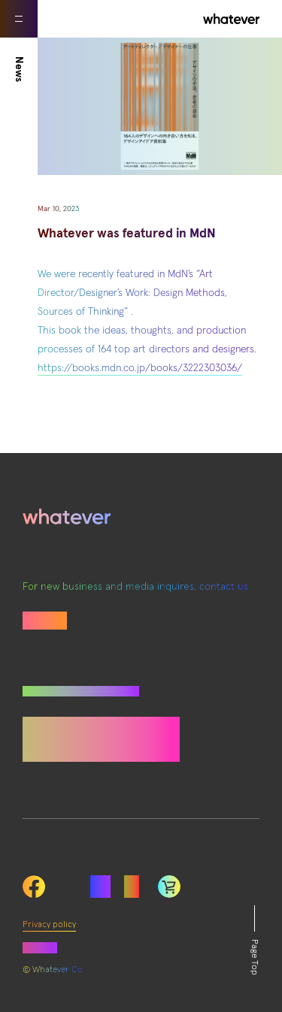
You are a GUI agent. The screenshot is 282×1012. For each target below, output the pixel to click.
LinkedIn (169, 886)
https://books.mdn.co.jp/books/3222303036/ (140, 368)
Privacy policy (49, 924)
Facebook (34, 886)
